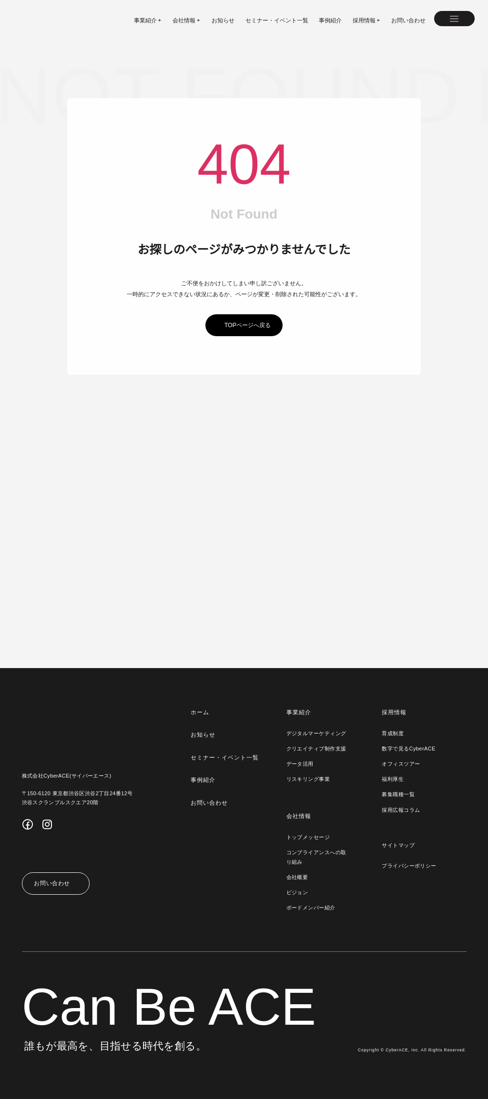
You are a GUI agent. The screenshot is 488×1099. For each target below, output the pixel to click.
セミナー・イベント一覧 (276, 20)
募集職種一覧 (398, 794)
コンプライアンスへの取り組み (316, 857)
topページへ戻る (247, 325)
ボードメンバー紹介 (310, 907)
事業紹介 (298, 712)
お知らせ (223, 20)
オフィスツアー (400, 764)
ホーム (199, 712)
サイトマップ (398, 845)
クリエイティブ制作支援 (316, 748)
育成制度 (393, 733)
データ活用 (299, 764)
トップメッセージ (308, 837)
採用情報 (394, 712)
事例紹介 (330, 20)
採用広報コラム (401, 810)
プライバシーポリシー (409, 865)
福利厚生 (393, 779)
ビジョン (297, 892)
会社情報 (298, 816)
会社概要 (297, 877)
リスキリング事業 (308, 779)
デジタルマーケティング (316, 733)
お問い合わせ (408, 20)
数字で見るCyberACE (408, 748)
